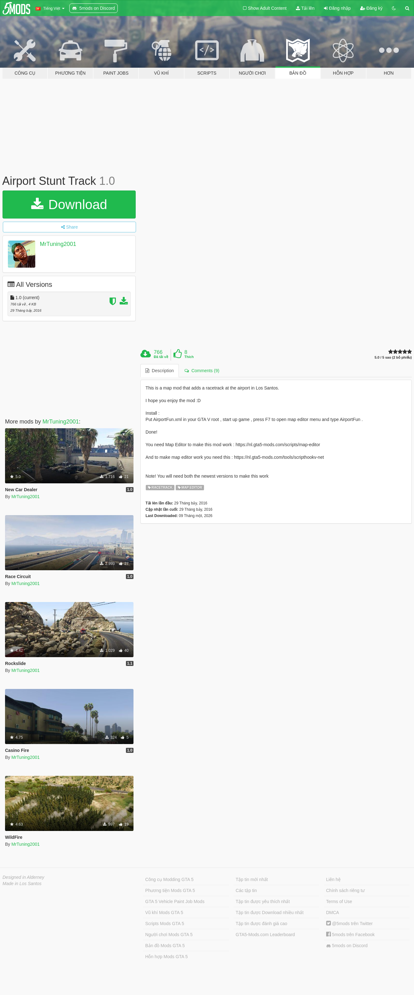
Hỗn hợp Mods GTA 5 (166, 956)
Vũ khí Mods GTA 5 (164, 912)
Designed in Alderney (23, 877)
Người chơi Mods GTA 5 (168, 934)
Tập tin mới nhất (252, 879)
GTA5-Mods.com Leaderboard (265, 934)
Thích (189, 357)
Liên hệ (333, 879)
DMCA (332, 912)
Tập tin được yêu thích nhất (263, 901)
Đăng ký (371, 8)
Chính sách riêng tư (345, 890)
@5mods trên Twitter (349, 923)
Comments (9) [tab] (201, 370)
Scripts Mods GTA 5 (164, 923)
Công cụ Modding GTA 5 (169, 879)
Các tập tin (246, 890)
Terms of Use (339, 901)
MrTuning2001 (58, 244)
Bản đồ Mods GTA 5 (164, 945)
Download (69, 204)
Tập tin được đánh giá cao (261, 923)
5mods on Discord (347, 945)
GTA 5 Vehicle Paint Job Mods (174, 901)
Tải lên (305, 8)
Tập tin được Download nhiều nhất (270, 912)
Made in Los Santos (22, 883)
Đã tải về (161, 357)
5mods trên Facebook (350, 934)
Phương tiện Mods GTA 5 (170, 890)
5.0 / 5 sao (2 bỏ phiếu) (393, 357)
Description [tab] (159, 370)
